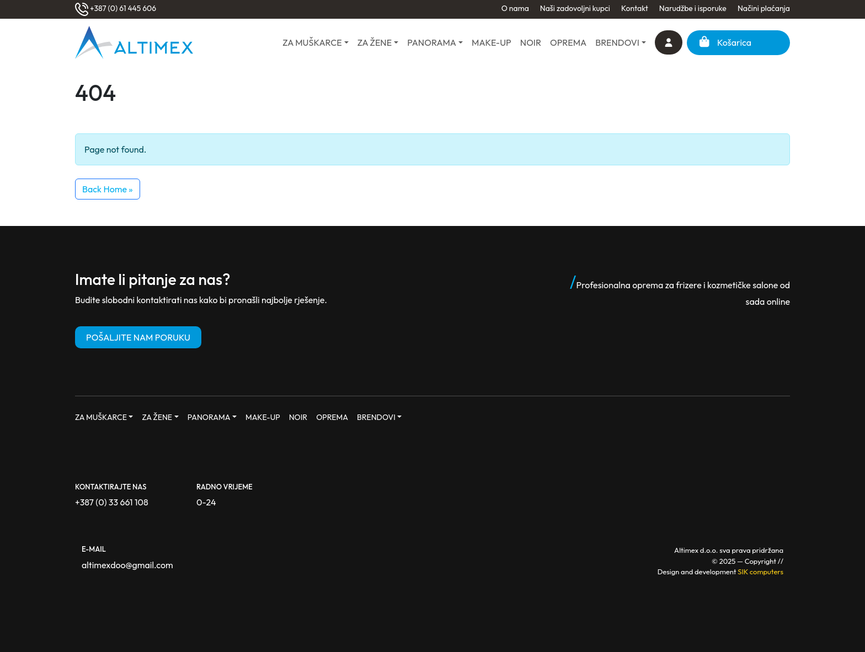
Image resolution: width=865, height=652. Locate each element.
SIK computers (760, 571)
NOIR (530, 42)
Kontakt (634, 8)
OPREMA (568, 42)
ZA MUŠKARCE (311, 42)
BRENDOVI (617, 42)
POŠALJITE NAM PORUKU (138, 337)
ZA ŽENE (374, 42)
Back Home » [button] (107, 189)
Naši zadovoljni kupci (575, 8)
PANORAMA (431, 42)
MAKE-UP (491, 42)
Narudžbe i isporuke (693, 8)
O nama (515, 8)
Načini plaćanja (764, 8)
